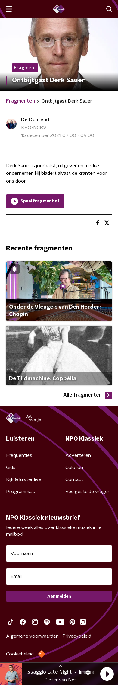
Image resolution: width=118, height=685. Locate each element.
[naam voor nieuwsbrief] (59, 553)
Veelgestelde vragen (87, 491)
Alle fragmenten (87, 395)
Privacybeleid (76, 636)
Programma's (20, 491)
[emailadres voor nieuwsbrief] (59, 576)
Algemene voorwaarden (32, 636)
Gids (10, 467)
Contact (74, 479)
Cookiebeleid (20, 654)
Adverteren (78, 455)
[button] (106, 673)
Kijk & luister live (23, 479)
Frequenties (19, 455)
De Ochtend (35, 119)
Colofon (74, 467)
